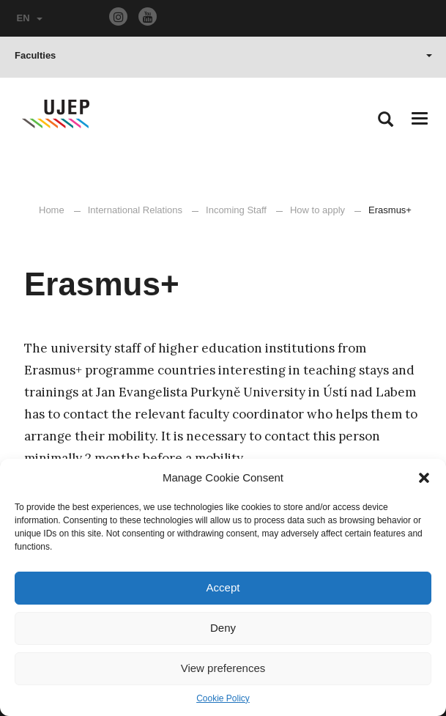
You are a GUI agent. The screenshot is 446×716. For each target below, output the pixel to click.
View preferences (223, 668)
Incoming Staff (236, 209)
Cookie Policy (223, 698)
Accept (223, 587)
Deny (223, 627)
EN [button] (29, 17)
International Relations (135, 209)
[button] (424, 477)
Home (51, 209)
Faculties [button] (223, 55)
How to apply (317, 209)
